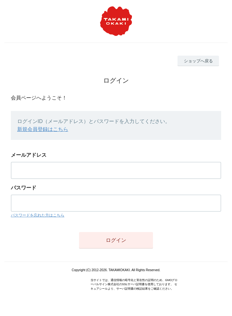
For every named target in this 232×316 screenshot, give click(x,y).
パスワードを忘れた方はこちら (37, 215)
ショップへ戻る (198, 60)
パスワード (23, 187)
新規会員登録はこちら (42, 129)
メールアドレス (29, 155)
